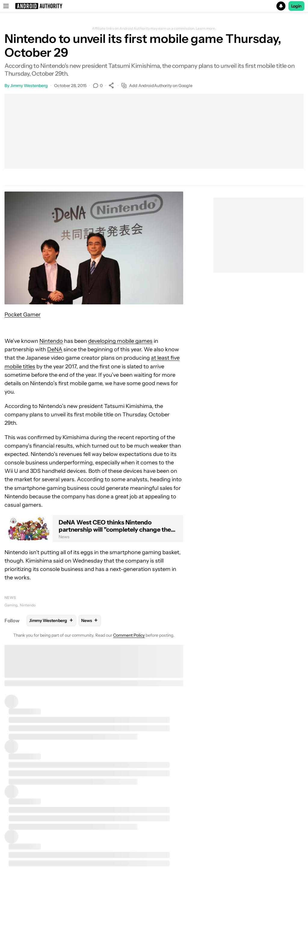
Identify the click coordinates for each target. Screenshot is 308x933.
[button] (154, 6)
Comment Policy (129, 635)
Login (296, 6)
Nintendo (51, 341)
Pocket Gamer (23, 314)
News (10, 597)
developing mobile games (120, 341)
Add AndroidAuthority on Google (156, 86)
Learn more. (206, 28)
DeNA (54, 349)
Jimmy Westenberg (29, 85)
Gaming (11, 605)
